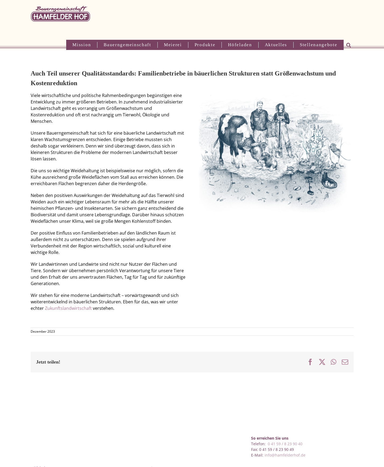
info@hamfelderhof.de (285, 455)
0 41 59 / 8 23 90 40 (285, 443)
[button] (349, 45)
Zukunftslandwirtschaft (68, 308)
